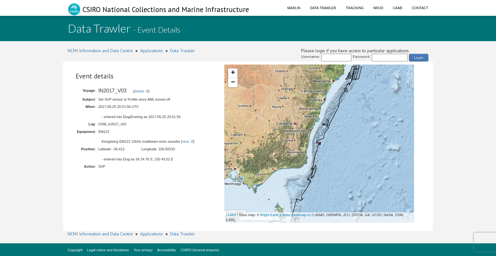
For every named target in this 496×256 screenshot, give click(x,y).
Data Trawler (323, 8)
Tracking (355, 8)
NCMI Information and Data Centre (100, 50)
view (185, 141)
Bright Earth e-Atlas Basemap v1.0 (287, 215)
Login (418, 57)
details (139, 91)
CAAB (397, 8)
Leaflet (231, 215)
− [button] (233, 82)
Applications (151, 50)
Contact (420, 8)
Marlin (294, 8)
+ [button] (233, 73)
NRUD (378, 8)
